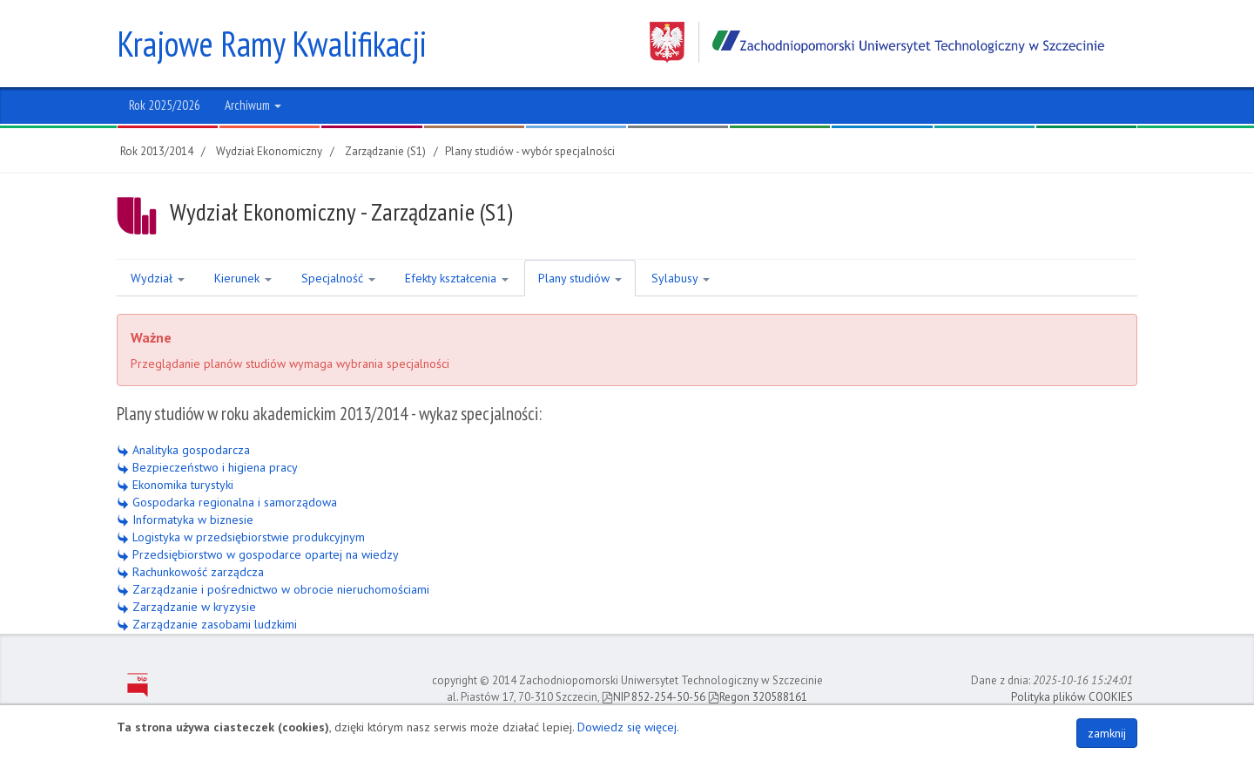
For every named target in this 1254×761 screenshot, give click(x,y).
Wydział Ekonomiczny (269, 151)
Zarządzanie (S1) (385, 151)
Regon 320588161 (757, 697)
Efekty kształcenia (457, 278)
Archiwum (253, 105)
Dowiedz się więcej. (628, 727)
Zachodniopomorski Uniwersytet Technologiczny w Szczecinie (877, 42)
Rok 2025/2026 (164, 105)
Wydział (158, 278)
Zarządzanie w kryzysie (186, 607)
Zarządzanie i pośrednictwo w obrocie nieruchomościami (273, 589)
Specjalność (338, 278)
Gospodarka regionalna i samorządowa (227, 502)
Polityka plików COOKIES (1072, 697)
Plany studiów (580, 278)
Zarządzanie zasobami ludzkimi (207, 624)
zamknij (1107, 733)
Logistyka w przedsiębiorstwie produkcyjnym (241, 537)
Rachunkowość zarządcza (190, 572)
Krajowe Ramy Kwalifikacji (272, 43)
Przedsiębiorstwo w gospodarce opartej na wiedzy (258, 554)
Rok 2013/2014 (156, 151)
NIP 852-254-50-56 (653, 697)
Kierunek (243, 278)
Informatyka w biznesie (185, 519)
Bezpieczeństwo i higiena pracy (207, 467)
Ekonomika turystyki (175, 485)
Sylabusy (680, 278)
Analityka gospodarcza (183, 450)
